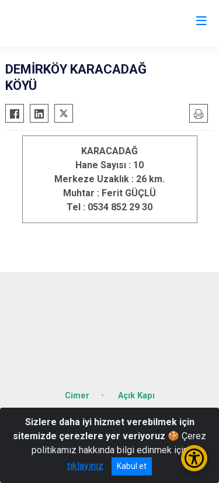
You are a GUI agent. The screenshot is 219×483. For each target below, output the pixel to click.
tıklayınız (85, 465)
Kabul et (132, 466)
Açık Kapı (136, 396)
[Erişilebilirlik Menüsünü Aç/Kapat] (194, 458)
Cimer (77, 396)
